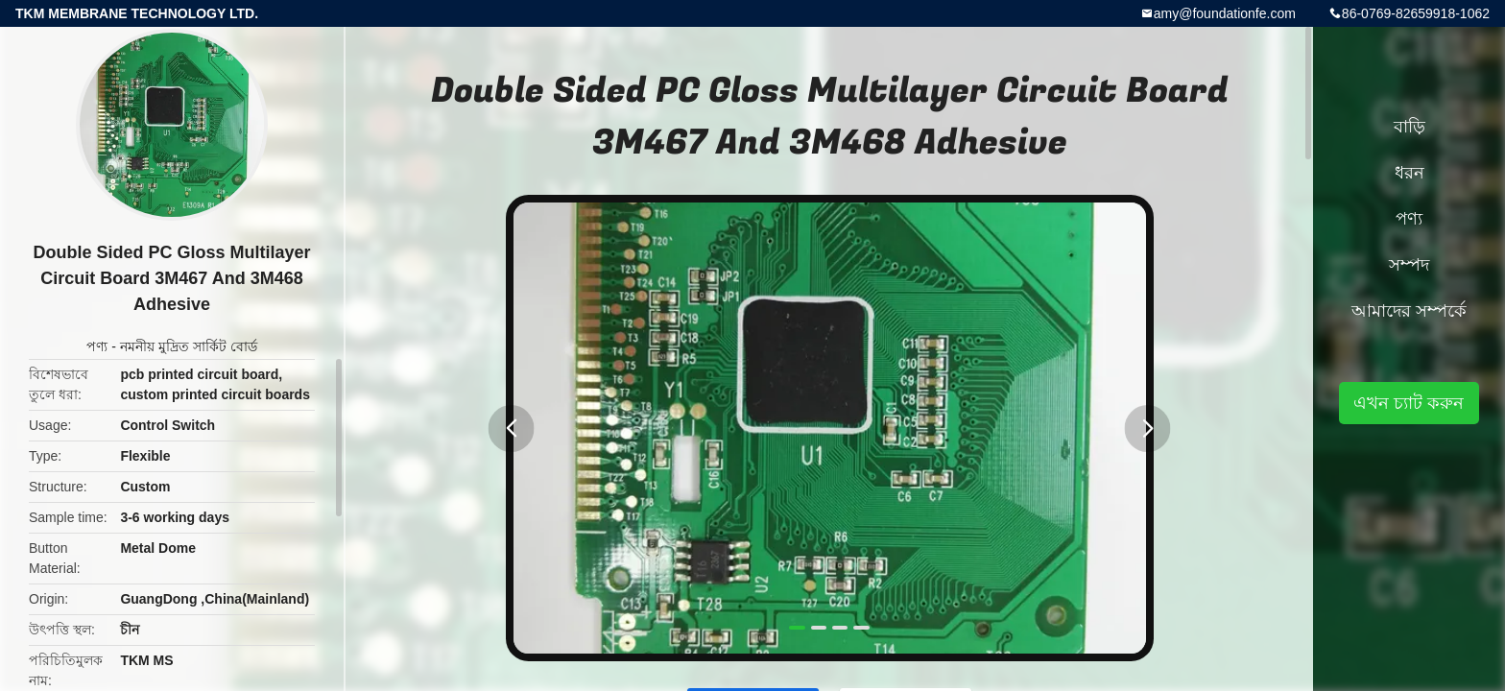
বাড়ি (1409, 126)
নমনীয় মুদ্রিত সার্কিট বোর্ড (188, 346)
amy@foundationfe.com (1225, 13)
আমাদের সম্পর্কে (1409, 311)
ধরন (1409, 172)
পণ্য (97, 346)
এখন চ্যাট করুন (1408, 403)
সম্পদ (1409, 264)
